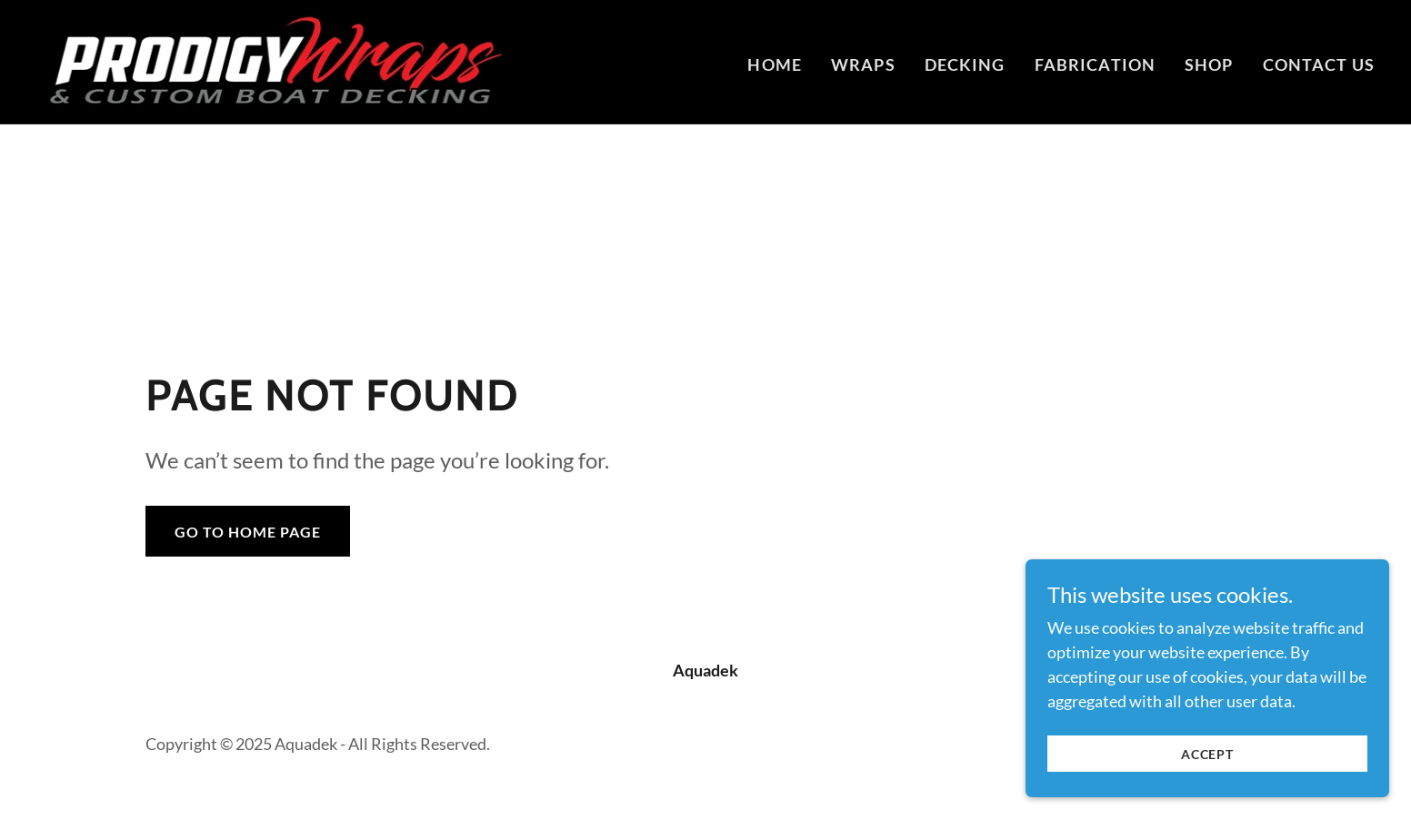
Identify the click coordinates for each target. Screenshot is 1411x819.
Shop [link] (1209, 64)
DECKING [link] (965, 64)
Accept (1207, 754)
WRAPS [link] (863, 64)
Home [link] (774, 64)
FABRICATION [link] (1095, 64)
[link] (270, 60)
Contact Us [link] (1319, 64)
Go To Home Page (248, 531)
